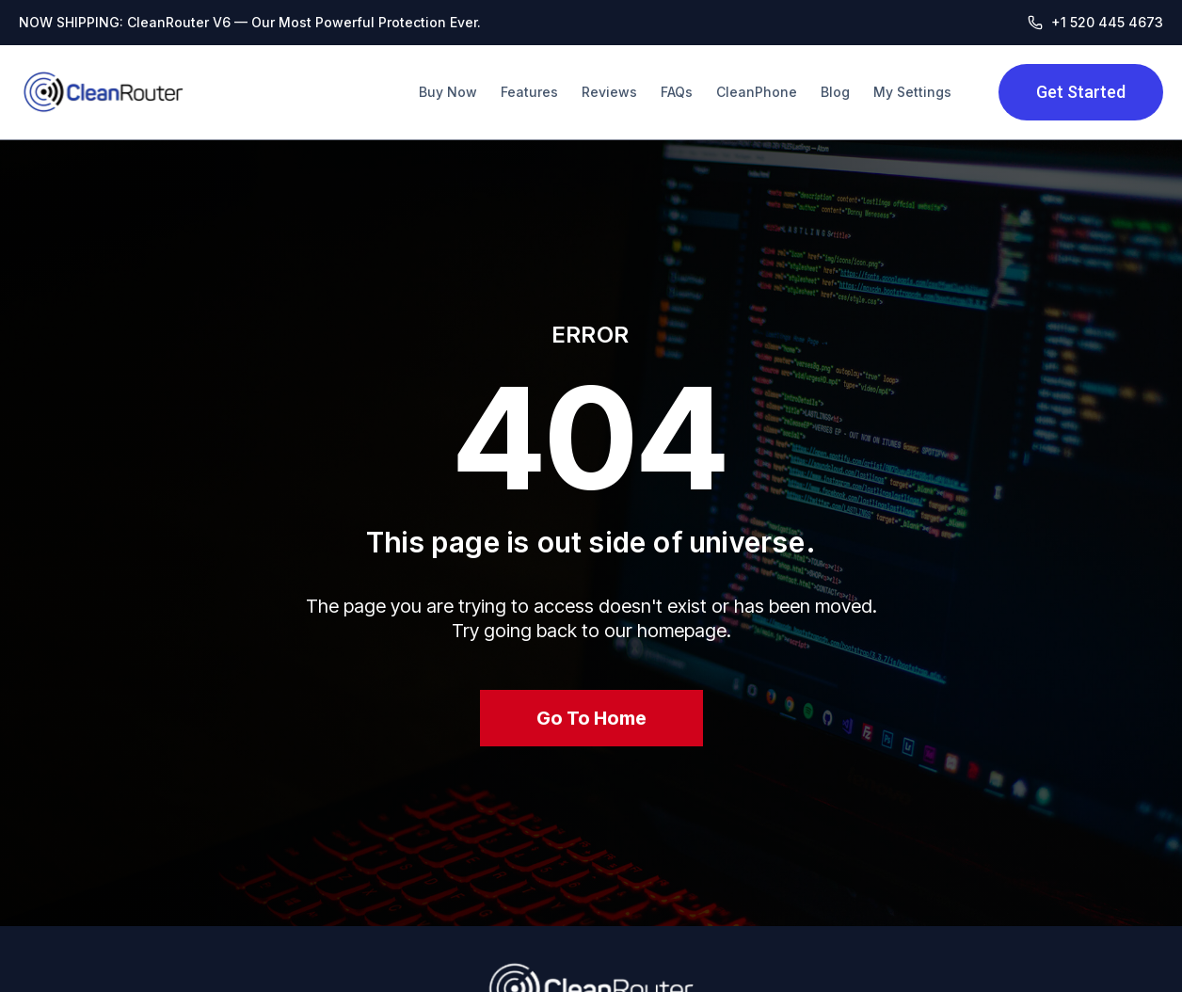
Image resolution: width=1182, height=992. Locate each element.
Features (529, 92)
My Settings (912, 92)
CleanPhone (756, 92)
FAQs (677, 92)
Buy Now (448, 92)
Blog (835, 92)
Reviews (609, 92)
